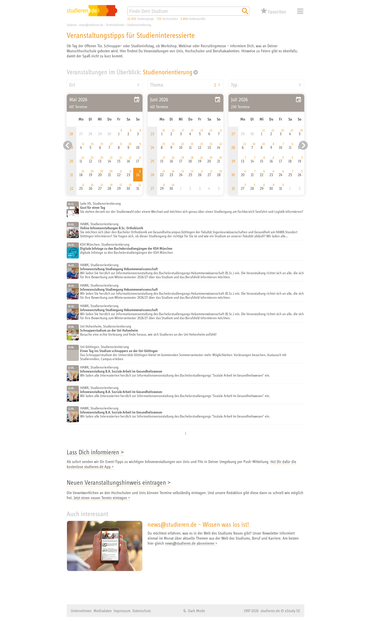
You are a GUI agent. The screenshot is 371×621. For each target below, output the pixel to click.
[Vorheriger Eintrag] (68, 145)
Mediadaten (103, 610)
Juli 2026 (239, 99)
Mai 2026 (78, 99)
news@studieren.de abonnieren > (191, 543)
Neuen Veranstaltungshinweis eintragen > (119, 482)
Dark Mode (196, 610)
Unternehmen (81, 610)
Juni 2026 (159, 99)
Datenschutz (141, 610)
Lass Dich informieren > (95, 452)
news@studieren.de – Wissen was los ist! (198, 524)
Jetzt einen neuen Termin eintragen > (101, 497)
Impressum (122, 610)
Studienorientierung (167, 72)
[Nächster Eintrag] (303, 145)
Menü (300, 11)
